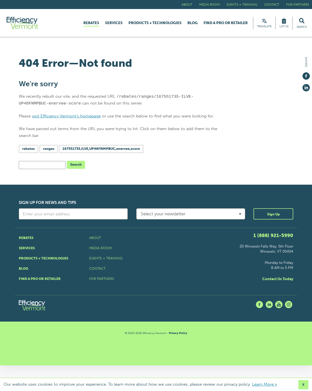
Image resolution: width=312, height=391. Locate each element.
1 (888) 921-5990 (273, 235)
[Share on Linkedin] (306, 85)
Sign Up (273, 214)
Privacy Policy (178, 333)
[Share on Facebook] (306, 74)
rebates (28, 149)
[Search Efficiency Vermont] (301, 23)
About (187, 4)
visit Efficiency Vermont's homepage (66, 116)
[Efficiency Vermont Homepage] (23, 23)
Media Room (209, 4)
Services (114, 23)
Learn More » (264, 384)
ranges (48, 149)
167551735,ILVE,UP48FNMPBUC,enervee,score (101, 149)
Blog (192, 23)
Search (76, 164)
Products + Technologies (155, 23)
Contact (271, 4)
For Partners (297, 4)
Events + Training (242, 4)
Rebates (91, 23)
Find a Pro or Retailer (226, 23)
